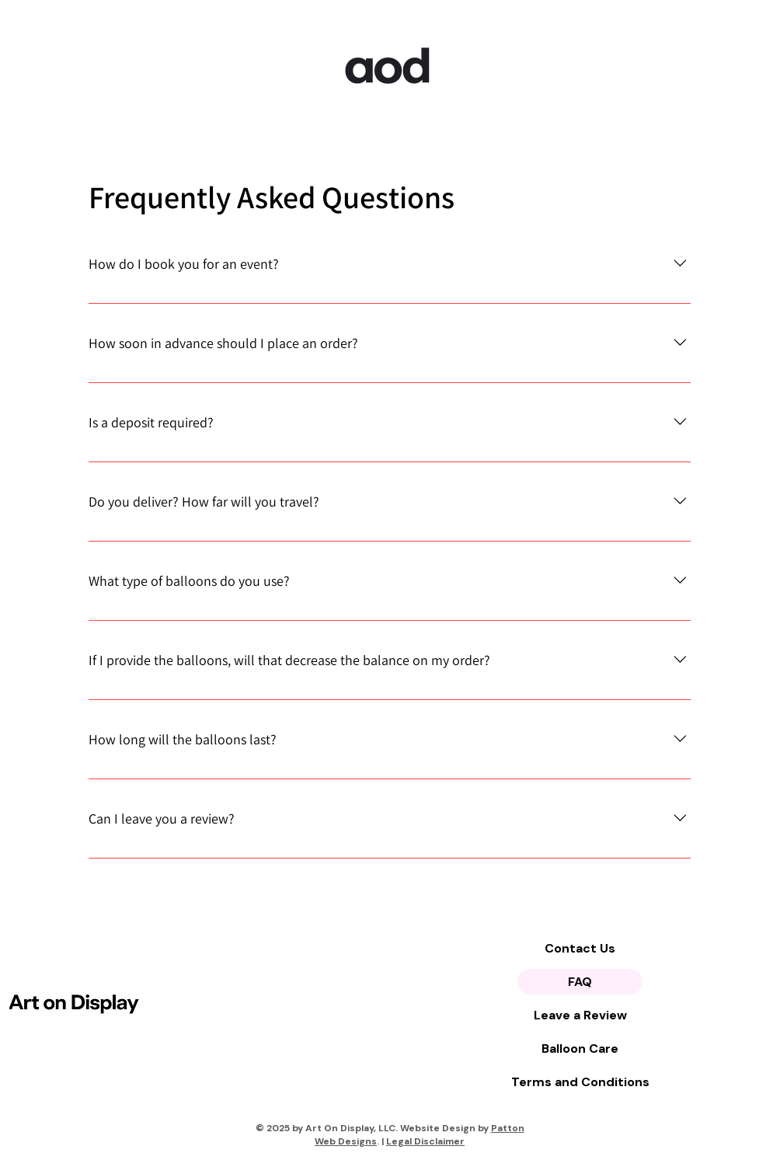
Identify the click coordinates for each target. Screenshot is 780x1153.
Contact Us (580, 948)
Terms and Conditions (579, 1082)
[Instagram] (422, 1013)
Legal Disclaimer (425, 1141)
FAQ (580, 982)
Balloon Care (579, 1048)
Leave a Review (580, 1015)
